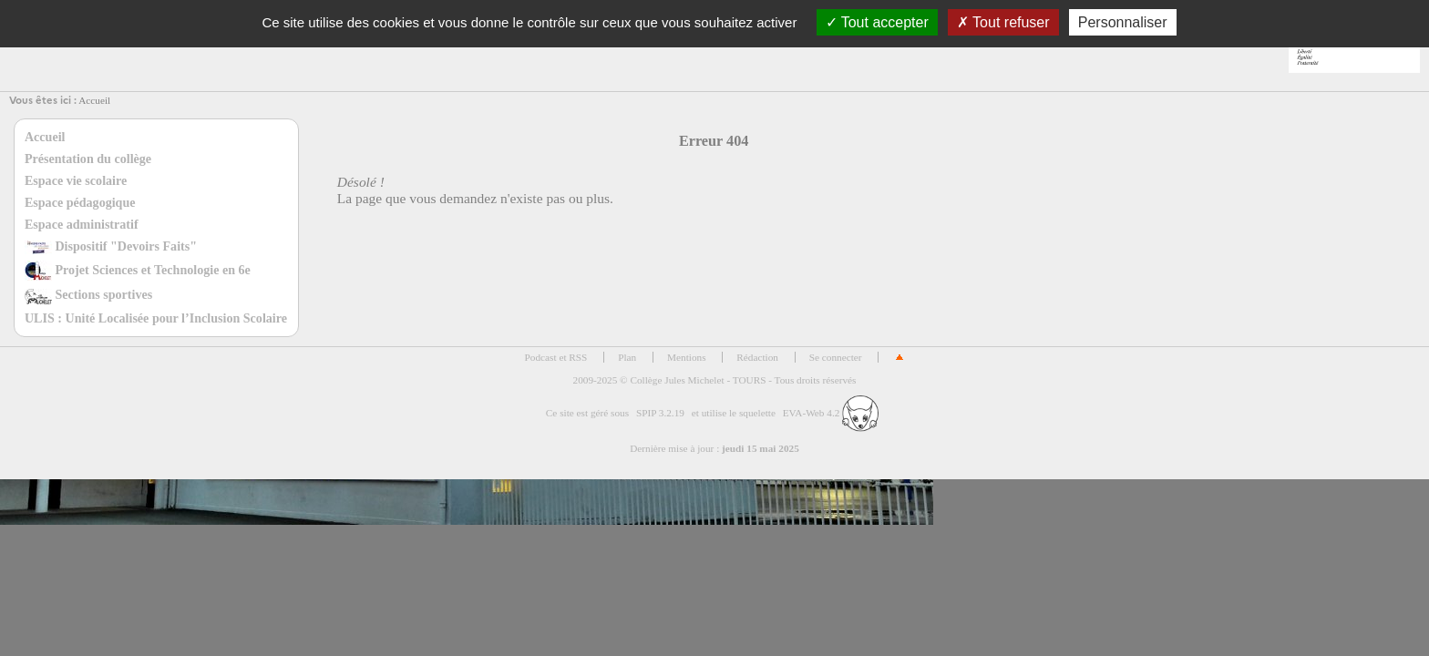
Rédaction (757, 357)
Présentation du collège (88, 158)
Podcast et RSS (556, 357)
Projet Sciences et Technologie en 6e (138, 269)
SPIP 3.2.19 (660, 412)
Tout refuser (1003, 22)
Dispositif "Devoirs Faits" (111, 246)
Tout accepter (877, 22)
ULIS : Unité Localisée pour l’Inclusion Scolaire (156, 318)
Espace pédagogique (80, 202)
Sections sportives (88, 294)
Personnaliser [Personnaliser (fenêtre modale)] (1122, 22)
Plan (627, 357)
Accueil (94, 100)
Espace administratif (82, 224)
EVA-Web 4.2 (831, 412)
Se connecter (835, 357)
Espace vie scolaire (76, 180)
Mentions (686, 357)
